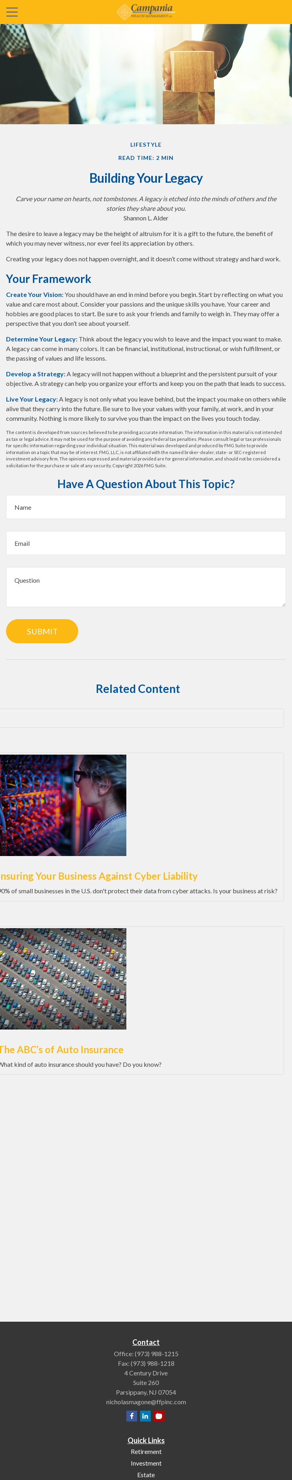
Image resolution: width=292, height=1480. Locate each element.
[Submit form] (42, 631)
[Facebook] (131, 1416)
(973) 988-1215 (156, 1353)
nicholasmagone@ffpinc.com (146, 1401)
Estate (146, 1474)
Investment (146, 1463)
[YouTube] (159, 1416)
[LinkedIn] (145, 1416)
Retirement (146, 1451)
